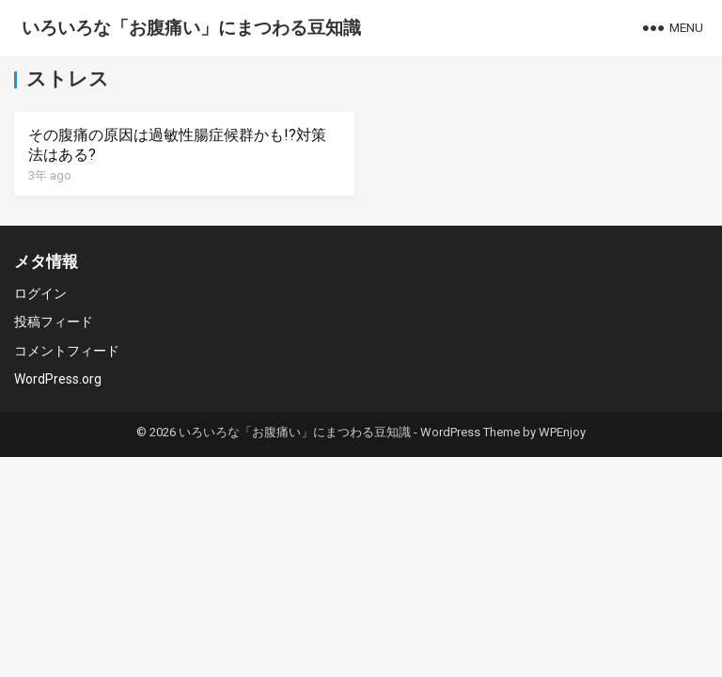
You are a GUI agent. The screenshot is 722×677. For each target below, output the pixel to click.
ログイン (40, 293)
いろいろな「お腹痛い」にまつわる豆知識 (191, 28)
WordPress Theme (470, 432)
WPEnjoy (562, 432)
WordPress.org (58, 378)
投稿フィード (53, 321)
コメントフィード (66, 350)
